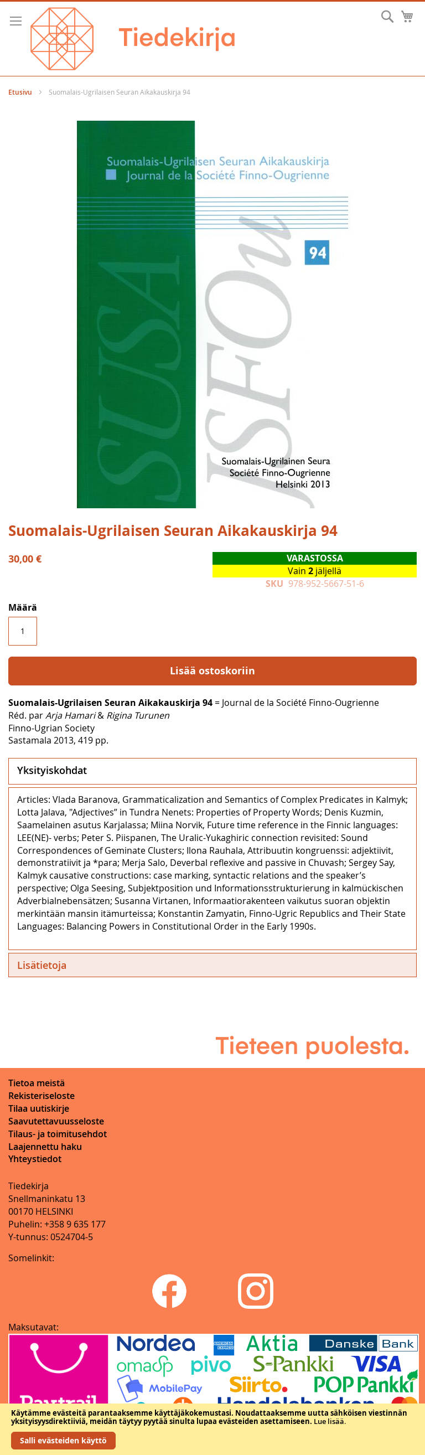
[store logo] (132, 38)
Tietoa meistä (36, 1083)
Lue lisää (329, 1421)
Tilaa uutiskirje (38, 1108)
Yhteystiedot (34, 1159)
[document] (212, 1429)
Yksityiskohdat (52, 770)
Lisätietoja (41, 965)
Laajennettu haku (45, 1147)
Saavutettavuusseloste (56, 1121)
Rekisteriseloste (41, 1096)
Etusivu (20, 92)
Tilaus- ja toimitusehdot (57, 1134)
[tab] (212, 771)
